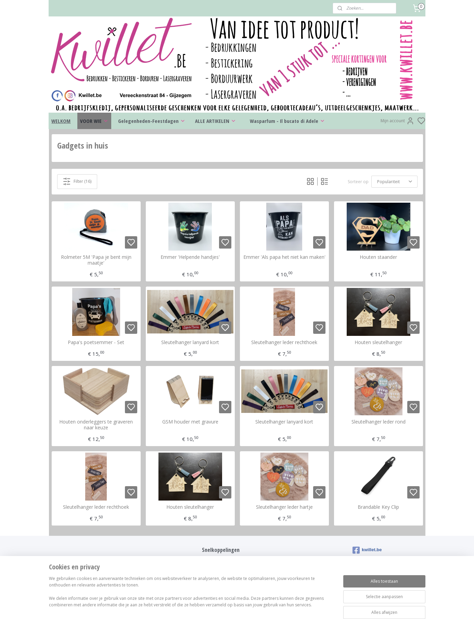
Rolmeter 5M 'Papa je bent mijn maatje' (96, 260)
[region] (192, 595)
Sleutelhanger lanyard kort (190, 342)
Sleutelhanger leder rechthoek (284, 342)
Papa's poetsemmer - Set (96, 342)
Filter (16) (77, 181)
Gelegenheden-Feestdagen (151, 120)
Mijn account (397, 121)
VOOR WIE (94, 120)
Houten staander (378, 257)
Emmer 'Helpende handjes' (190, 257)
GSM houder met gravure (190, 422)
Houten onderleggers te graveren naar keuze (96, 425)
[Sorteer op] (394, 181)
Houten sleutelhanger (378, 342)
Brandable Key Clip (378, 507)
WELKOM (61, 120)
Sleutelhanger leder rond (378, 422)
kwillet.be (367, 550)
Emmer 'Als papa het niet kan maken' (284, 257)
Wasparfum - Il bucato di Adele (287, 120)
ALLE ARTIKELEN (215, 120)
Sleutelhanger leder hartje (284, 507)
